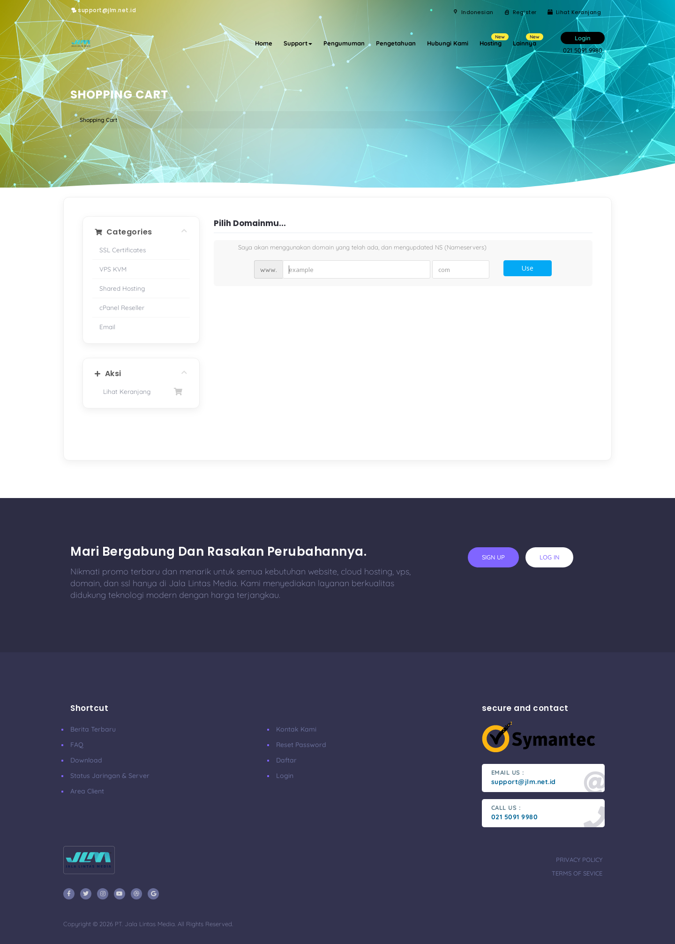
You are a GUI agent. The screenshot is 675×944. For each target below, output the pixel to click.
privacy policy (579, 859)
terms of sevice (577, 873)
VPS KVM (113, 269)
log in (549, 557)
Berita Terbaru (93, 729)
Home (263, 43)
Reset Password (301, 744)
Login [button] (583, 38)
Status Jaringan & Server (110, 775)
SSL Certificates (122, 250)
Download (86, 760)
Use (527, 268)
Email (107, 327)
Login (284, 775)
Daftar (286, 760)
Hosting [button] (493, 40)
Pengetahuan (396, 43)
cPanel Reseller (121, 307)
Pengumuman (344, 43)
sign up (493, 557)
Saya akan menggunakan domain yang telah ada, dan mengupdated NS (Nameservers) (355, 248)
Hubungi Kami (447, 43)
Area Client (87, 791)
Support (298, 43)
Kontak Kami (296, 729)
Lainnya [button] (527, 40)
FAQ (76, 744)
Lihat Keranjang (141, 391)
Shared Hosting (122, 288)
